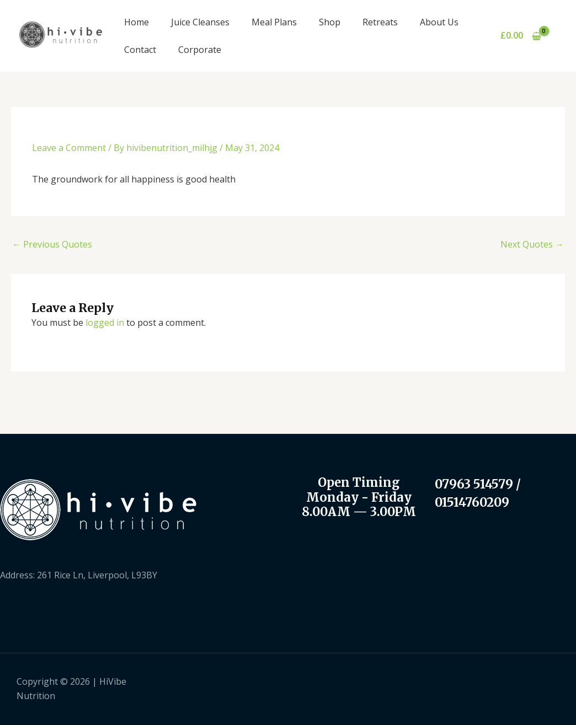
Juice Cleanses (200, 22)
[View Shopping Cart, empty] (520, 35)
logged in (105, 322)
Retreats (380, 22)
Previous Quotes (52, 244)
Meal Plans (274, 22)
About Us (439, 22)
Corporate (199, 50)
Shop (329, 22)
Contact (140, 50)
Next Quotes (532, 244)
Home (136, 22)
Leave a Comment (69, 148)
